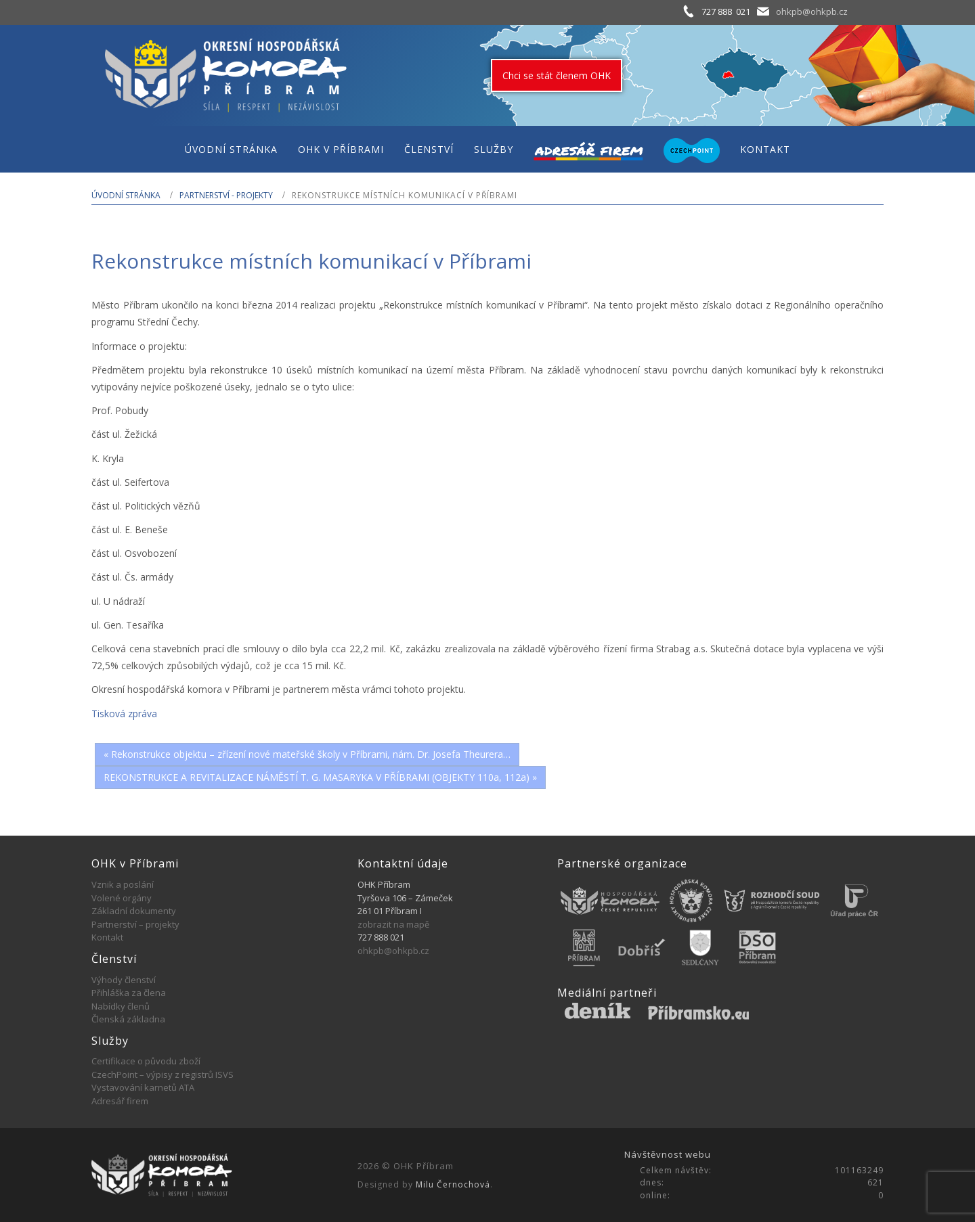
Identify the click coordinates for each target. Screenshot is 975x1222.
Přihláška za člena (128, 993)
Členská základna (128, 1019)
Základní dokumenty (133, 911)
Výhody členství (123, 980)
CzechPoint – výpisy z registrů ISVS (162, 1074)
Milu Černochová (453, 1184)
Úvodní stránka (125, 195)
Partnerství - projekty (226, 195)
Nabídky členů (120, 1006)
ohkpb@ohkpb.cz (812, 11)
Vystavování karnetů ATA (142, 1087)
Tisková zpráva (124, 713)
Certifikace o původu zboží (145, 1061)
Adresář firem (119, 1101)
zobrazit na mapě (393, 924)
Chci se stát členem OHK (556, 75)
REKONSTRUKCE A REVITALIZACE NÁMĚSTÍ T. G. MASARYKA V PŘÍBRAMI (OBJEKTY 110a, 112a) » (320, 777)
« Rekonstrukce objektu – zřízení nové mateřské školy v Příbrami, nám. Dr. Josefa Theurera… (307, 754)
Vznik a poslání (122, 884)
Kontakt (107, 937)
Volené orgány (121, 898)
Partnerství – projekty (135, 924)
